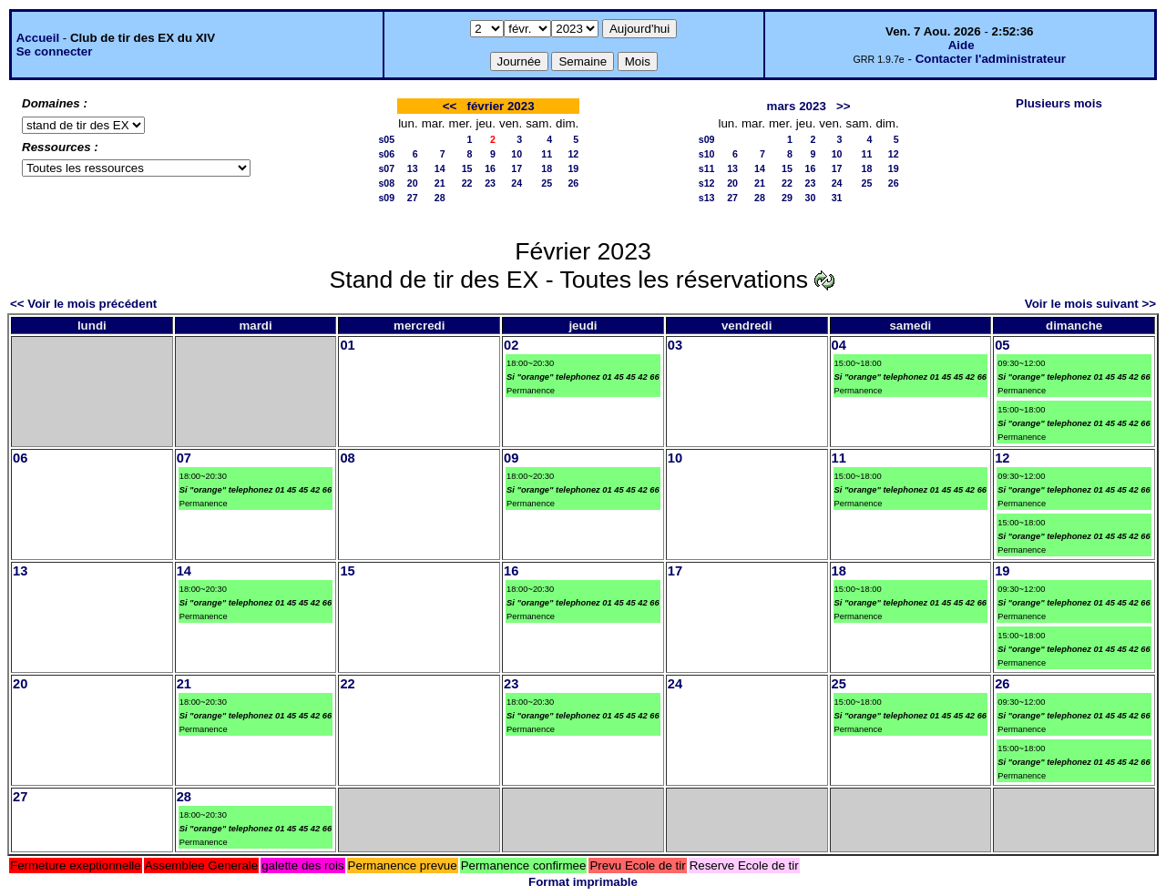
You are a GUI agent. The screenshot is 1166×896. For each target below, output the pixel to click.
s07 (386, 168)
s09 (386, 197)
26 (573, 183)
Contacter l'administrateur (990, 59)
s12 (707, 183)
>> (843, 106)
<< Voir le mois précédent (83, 304)
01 (347, 345)
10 (516, 153)
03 (675, 345)
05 (1002, 345)
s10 (707, 153)
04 (839, 345)
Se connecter (54, 51)
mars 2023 (796, 106)
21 (440, 183)
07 (184, 458)
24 (516, 183)
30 (809, 197)
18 (546, 168)
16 (490, 168)
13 (412, 168)
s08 (386, 183)
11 (546, 153)
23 (490, 183)
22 (467, 183)
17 (516, 168)
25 (546, 183)
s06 (386, 153)
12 (573, 153)
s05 (386, 139)
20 (412, 183)
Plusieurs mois (1059, 103)
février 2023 (501, 106)
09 (511, 458)
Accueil (37, 38)
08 (347, 458)
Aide (961, 45)
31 (837, 197)
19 (573, 168)
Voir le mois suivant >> (1090, 304)
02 (511, 345)
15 (467, 168)
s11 (707, 168)
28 (440, 197)
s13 (707, 197)
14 (440, 168)
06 (20, 458)
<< (450, 106)
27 (412, 197)
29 (787, 197)
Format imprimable (583, 882)
